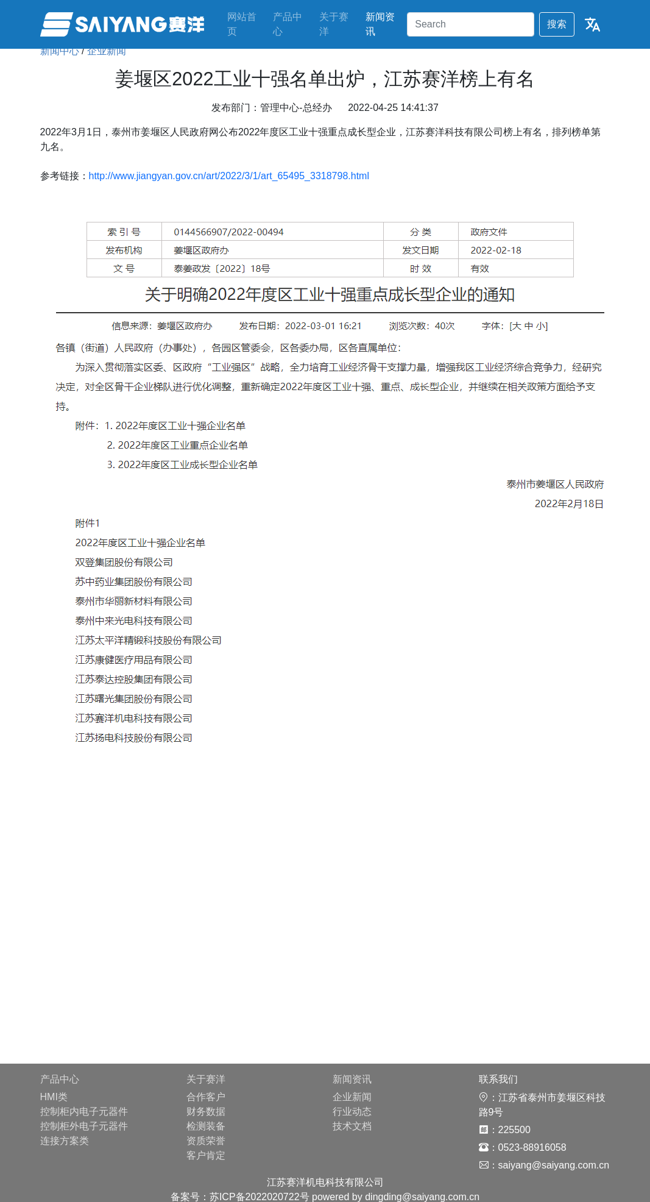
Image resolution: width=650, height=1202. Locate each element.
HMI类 (54, 1097)
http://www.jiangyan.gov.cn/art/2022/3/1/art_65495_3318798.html (229, 176)
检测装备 (205, 1126)
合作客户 (205, 1097)
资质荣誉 (205, 1141)
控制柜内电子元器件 (84, 1111)
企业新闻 (106, 51)
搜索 (557, 24)
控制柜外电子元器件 (84, 1126)
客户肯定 (205, 1155)
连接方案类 (64, 1141)
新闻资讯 (380, 24)
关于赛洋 (333, 24)
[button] (592, 24)
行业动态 (352, 1111)
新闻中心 (59, 51)
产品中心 (287, 24)
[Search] (470, 24)
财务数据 (205, 1111)
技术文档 (352, 1126)
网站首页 (241, 24)
